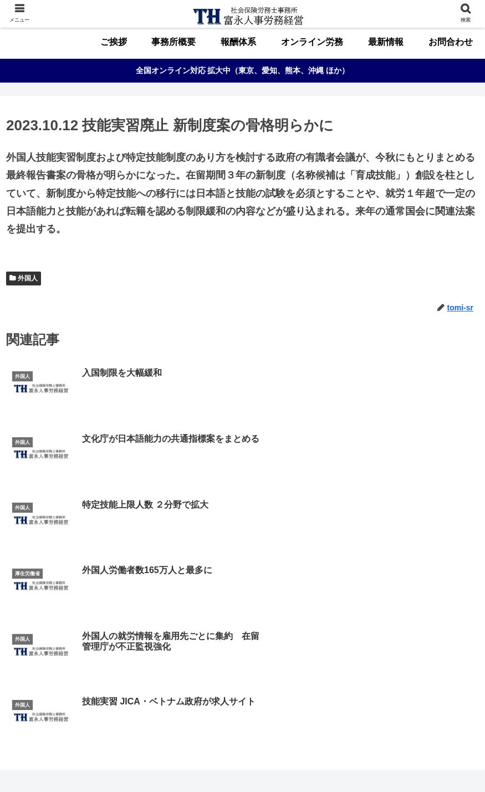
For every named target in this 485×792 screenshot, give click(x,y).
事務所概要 (159, 762)
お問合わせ (360, 762)
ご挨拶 (116, 762)
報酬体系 (205, 762)
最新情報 (314, 762)
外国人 (28, 278)
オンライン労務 (260, 762)
